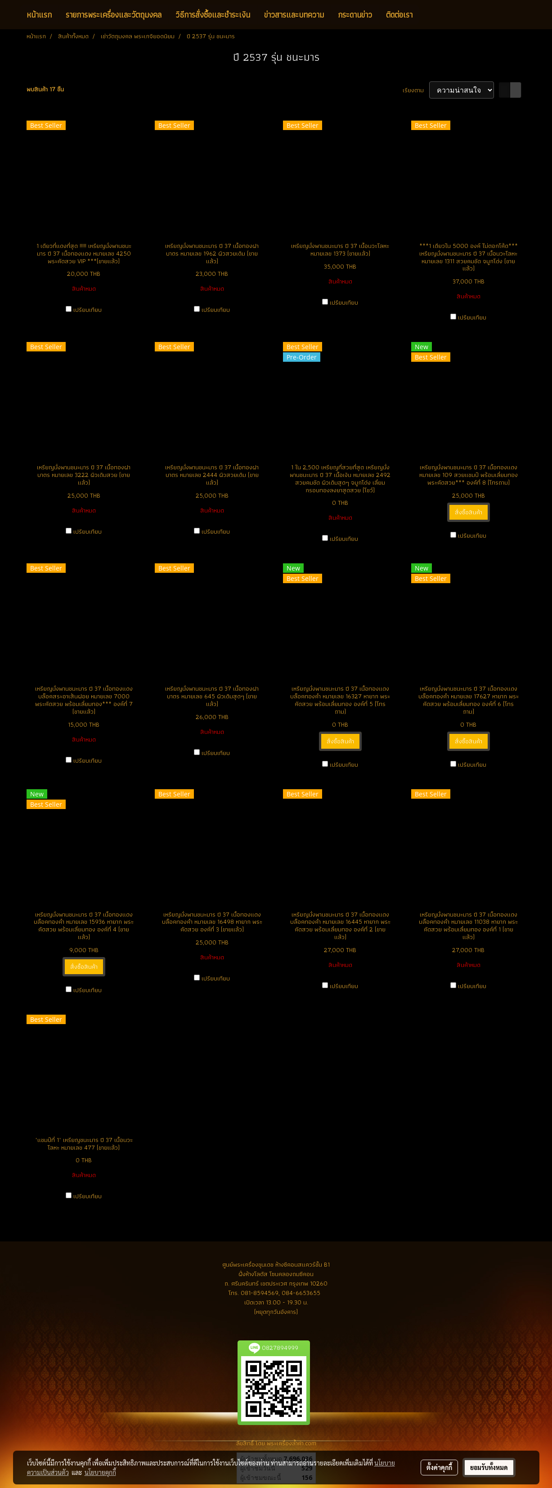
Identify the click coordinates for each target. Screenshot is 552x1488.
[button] (427, 14)
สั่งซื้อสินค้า (468, 512)
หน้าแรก (39, 14)
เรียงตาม (416, 90)
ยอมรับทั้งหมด (489, 1467)
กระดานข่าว (355, 14)
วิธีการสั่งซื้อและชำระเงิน (212, 14)
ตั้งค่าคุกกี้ (439, 1467)
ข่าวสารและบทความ (294, 14)
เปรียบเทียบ (87, 310)
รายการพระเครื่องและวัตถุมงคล (114, 14)
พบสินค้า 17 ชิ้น (45, 89)
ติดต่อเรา (399, 14)
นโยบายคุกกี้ (100, 1472)
